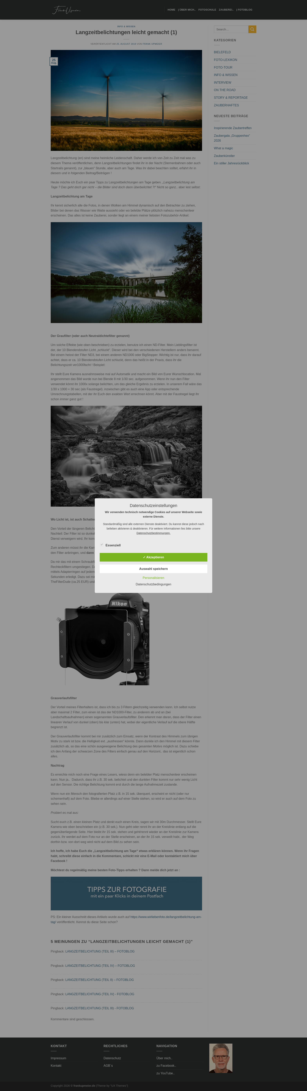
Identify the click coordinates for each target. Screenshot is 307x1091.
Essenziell (110, 544)
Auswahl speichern (153, 568)
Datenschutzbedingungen (153, 584)
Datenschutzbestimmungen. (153, 532)
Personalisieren (153, 577)
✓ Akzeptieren (153, 557)
